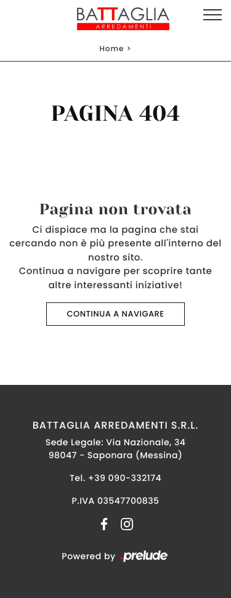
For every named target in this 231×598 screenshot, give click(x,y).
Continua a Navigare (115, 314)
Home (111, 49)
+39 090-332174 (124, 478)
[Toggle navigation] (212, 15)
